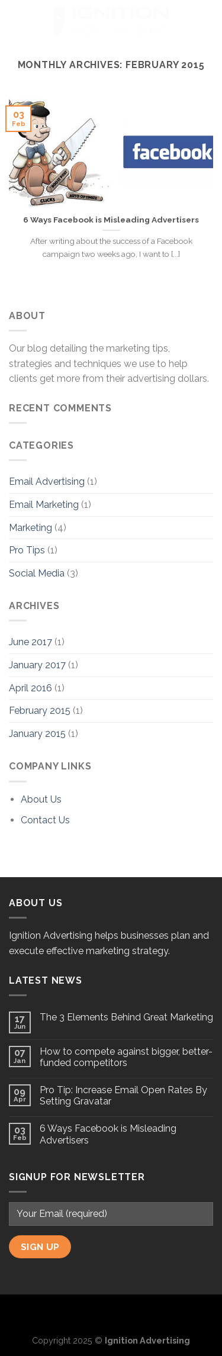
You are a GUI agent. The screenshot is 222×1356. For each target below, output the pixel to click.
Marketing (30, 527)
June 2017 (30, 642)
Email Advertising (47, 481)
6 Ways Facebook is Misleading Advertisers (111, 219)
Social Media (37, 573)
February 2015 (39, 710)
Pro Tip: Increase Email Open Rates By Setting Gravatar (123, 1095)
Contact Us (45, 820)
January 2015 (37, 733)
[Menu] (16, 20)
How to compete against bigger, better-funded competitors (126, 1057)
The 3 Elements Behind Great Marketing (126, 1017)
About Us (41, 799)
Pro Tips (27, 550)
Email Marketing (44, 504)
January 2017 (37, 665)
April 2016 (30, 688)
